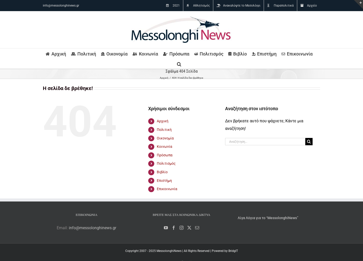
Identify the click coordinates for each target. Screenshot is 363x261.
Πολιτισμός (166, 163)
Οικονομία (165, 138)
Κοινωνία (164, 146)
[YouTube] (166, 228)
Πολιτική (164, 130)
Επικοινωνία (167, 189)
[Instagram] (181, 228)
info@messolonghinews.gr (61, 5)
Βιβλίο (162, 172)
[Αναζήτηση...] (265, 141)
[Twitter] (189, 228)
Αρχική (162, 121)
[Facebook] (174, 228)
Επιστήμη (164, 181)
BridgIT (233, 251)
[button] (179, 64)
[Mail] (197, 228)
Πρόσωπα (164, 155)
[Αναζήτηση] (309, 141)
